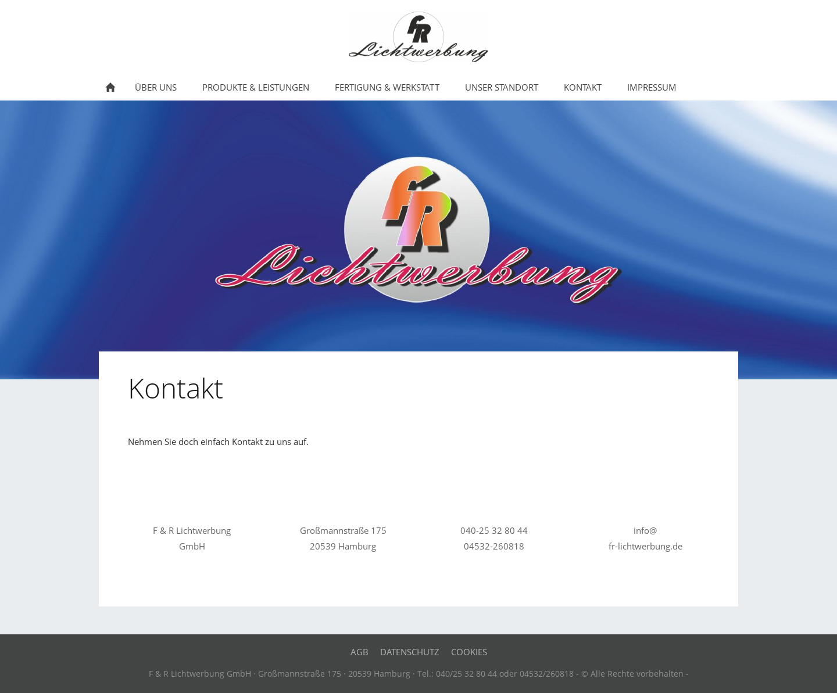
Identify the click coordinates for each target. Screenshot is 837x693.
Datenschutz (409, 652)
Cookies (469, 652)
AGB (359, 652)
